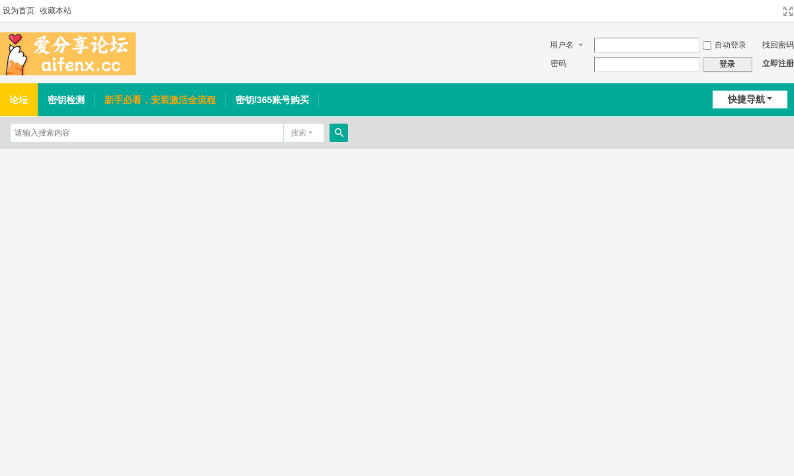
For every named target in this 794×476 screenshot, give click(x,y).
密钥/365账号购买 (272, 100)
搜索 (298, 133)
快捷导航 (746, 99)
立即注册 (778, 63)
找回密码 (778, 45)
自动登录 (724, 45)
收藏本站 (55, 10)
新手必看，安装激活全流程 (160, 100)
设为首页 (18, 10)
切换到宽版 (788, 11)
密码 (558, 63)
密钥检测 (66, 100)
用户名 (562, 45)
